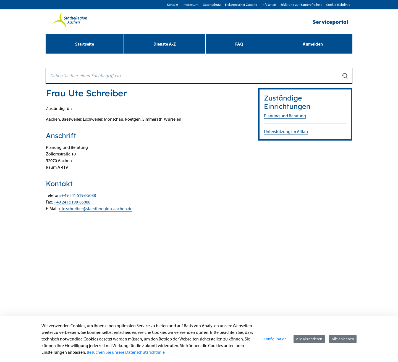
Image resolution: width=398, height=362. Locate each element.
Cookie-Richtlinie (338, 4)
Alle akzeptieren (309, 338)
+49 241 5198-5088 (78, 195)
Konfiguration (275, 338)
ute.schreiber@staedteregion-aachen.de (95, 208)
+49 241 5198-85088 (72, 202)
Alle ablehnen (343, 338)
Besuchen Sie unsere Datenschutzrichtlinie (126, 352)
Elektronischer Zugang (241, 4)
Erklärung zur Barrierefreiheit (301, 4)
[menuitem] (85, 44)
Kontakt (172, 4)
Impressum (190, 4)
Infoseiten (269, 4)
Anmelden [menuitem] (313, 44)
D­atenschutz (212, 4)
